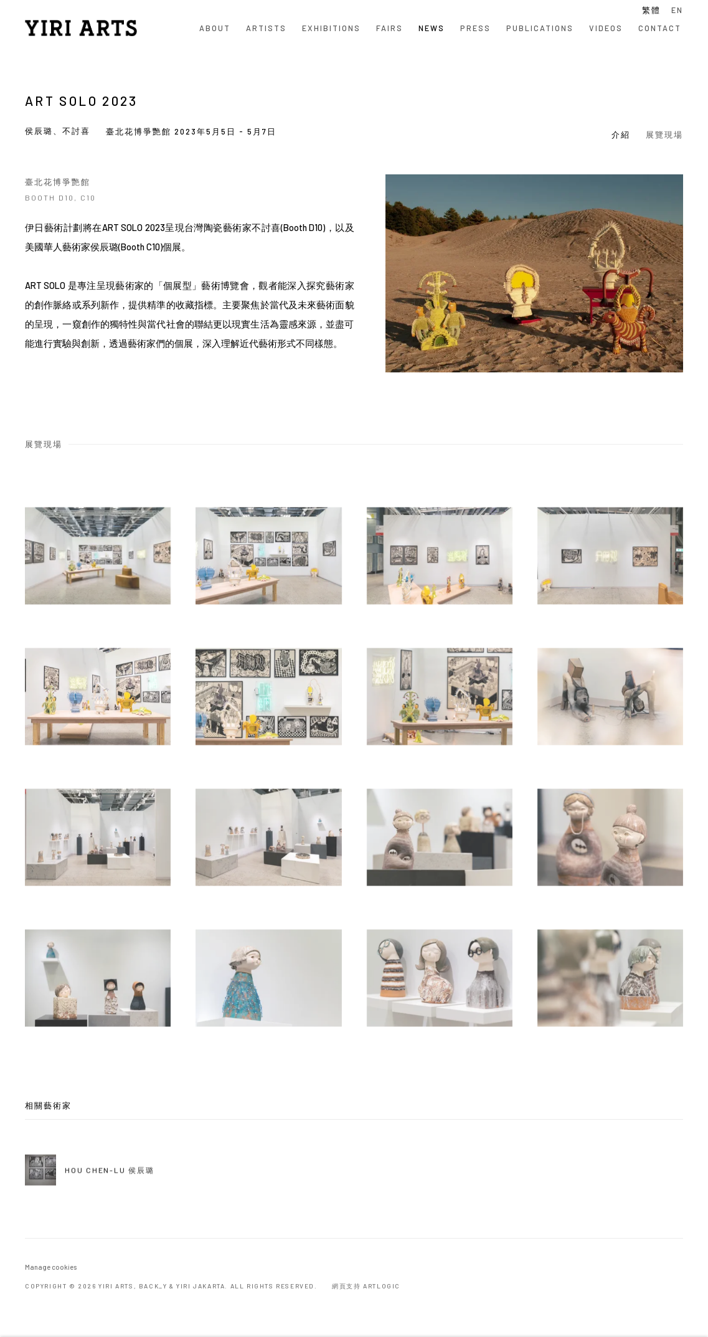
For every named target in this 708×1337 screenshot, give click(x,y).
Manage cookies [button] (51, 1267)
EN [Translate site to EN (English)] (677, 10)
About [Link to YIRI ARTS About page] (214, 28)
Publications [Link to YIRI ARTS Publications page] (539, 28)
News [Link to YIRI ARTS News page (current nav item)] (431, 28)
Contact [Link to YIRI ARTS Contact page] (659, 28)
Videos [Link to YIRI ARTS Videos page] (606, 28)
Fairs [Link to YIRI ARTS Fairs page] (389, 28)
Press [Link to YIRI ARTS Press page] (475, 28)
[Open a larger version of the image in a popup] (98, 574)
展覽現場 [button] (664, 134)
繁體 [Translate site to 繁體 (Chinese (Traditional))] (651, 10)
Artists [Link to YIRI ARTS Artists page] (266, 28)
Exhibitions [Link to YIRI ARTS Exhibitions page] (331, 28)
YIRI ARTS (81, 28)
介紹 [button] (620, 134)
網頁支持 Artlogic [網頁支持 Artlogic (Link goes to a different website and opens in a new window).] (366, 1286)
